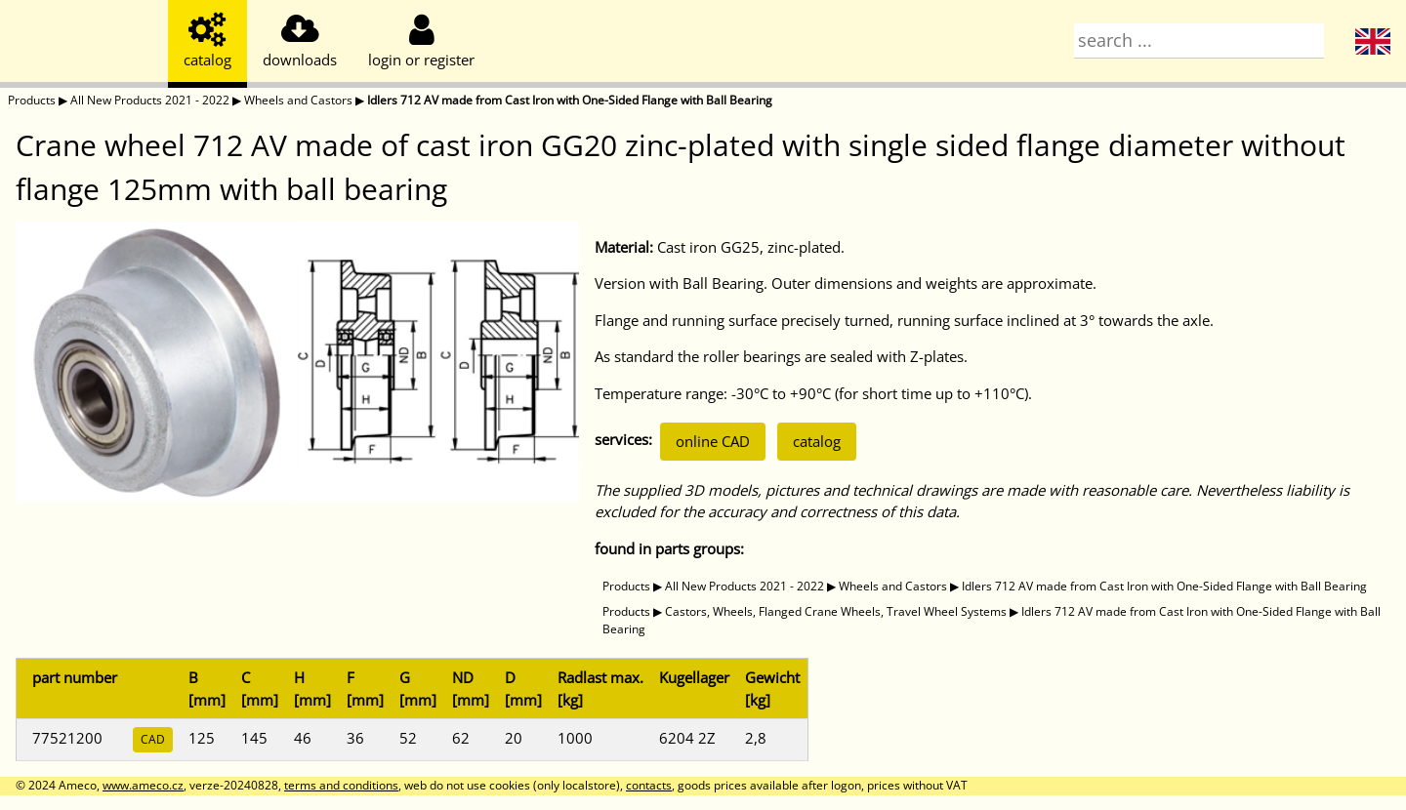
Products (32, 100)
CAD (153, 739)
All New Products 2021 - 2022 (149, 100)
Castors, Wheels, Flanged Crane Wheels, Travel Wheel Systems (836, 611)
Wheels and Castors (298, 100)
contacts (649, 785)
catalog (817, 441)
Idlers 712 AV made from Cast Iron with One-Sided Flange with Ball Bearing (569, 100)
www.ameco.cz (143, 785)
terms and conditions (341, 785)
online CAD (713, 441)
